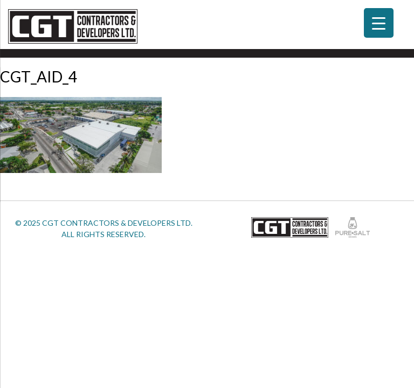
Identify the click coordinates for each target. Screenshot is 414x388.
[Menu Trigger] (379, 23)
